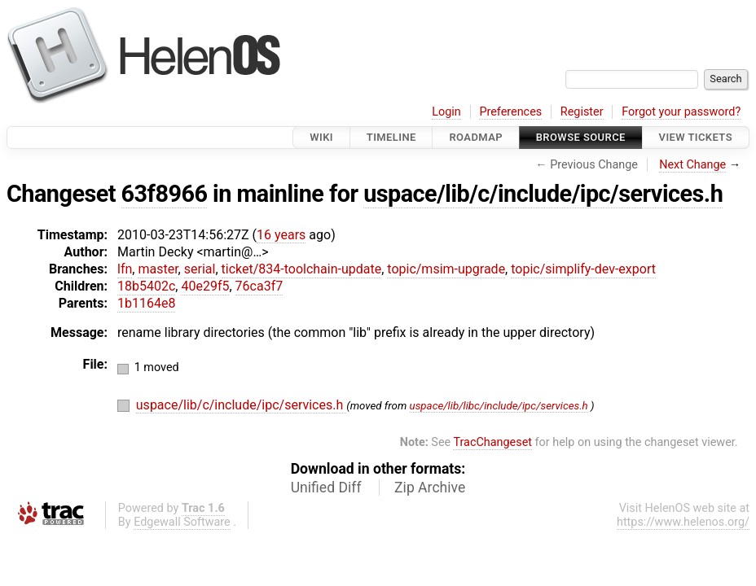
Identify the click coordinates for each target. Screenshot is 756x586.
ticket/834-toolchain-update (302, 269)
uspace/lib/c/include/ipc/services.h (543, 194)
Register (582, 112)
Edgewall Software (182, 522)
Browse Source (581, 137)
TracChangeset (492, 442)
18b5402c (146, 286)
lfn (124, 269)
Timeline (391, 137)
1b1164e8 (146, 303)
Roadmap (476, 137)
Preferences (510, 112)
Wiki (321, 137)
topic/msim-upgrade (446, 269)
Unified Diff (326, 487)
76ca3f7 (259, 286)
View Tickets (695, 137)
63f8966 (164, 194)
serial (200, 269)
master (158, 269)
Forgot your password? (681, 112)
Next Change (692, 165)
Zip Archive (429, 487)
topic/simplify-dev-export (583, 269)
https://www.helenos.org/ (683, 522)
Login (446, 112)
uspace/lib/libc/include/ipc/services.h (499, 406)
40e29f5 (205, 286)
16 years (281, 235)
